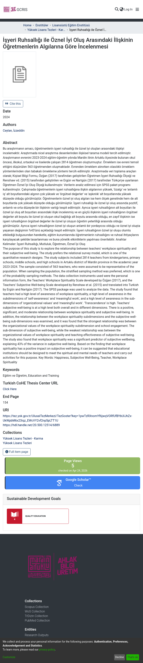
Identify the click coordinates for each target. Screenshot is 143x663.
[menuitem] (121, 9)
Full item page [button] (16, 452)
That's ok (132, 657)
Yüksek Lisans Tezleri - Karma (46, 30)
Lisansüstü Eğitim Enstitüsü (71, 25)
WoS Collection (35, 611)
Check (78, 485)
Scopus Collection (37, 607)
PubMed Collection (37, 620)
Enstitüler (42, 25)
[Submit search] (116, 9)
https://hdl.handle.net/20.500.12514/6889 (31, 425)
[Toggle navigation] (137, 9)
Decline (119, 657)
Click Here (10, 389)
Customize (9, 657)
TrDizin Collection (36, 616)
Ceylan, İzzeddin (13, 130)
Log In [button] (128, 9)
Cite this (13, 103)
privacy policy (47, 649)
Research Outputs (37, 635)
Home (27, 25)
